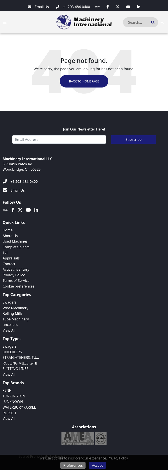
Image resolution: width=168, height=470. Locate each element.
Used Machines (15, 241)
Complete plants (16, 247)
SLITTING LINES (15, 368)
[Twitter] (117, 6)
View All (9, 330)
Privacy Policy (14, 275)
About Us (10, 235)
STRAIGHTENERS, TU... (21, 357)
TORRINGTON (14, 396)
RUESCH (9, 413)
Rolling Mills (12, 313)
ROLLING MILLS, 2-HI (20, 363)
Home (8, 230)
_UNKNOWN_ (13, 401)
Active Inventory (16, 269)
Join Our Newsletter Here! (84, 129)
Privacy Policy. (118, 458)
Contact (9, 263)
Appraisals (11, 258)
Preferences (73, 465)
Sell (5, 252)
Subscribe (134, 139)
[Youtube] (128, 6)
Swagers (9, 302)
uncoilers (10, 324)
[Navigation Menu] (5, 22)
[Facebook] (108, 6)
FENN (7, 390)
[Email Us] (38, 6)
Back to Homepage (84, 81)
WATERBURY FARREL (19, 407)
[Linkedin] (138, 6)
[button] (162, 22)
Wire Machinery (15, 308)
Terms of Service (16, 280)
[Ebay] (97, 6)
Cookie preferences (18, 286)
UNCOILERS (12, 352)
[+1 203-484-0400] (73, 6)
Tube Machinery (16, 319)
